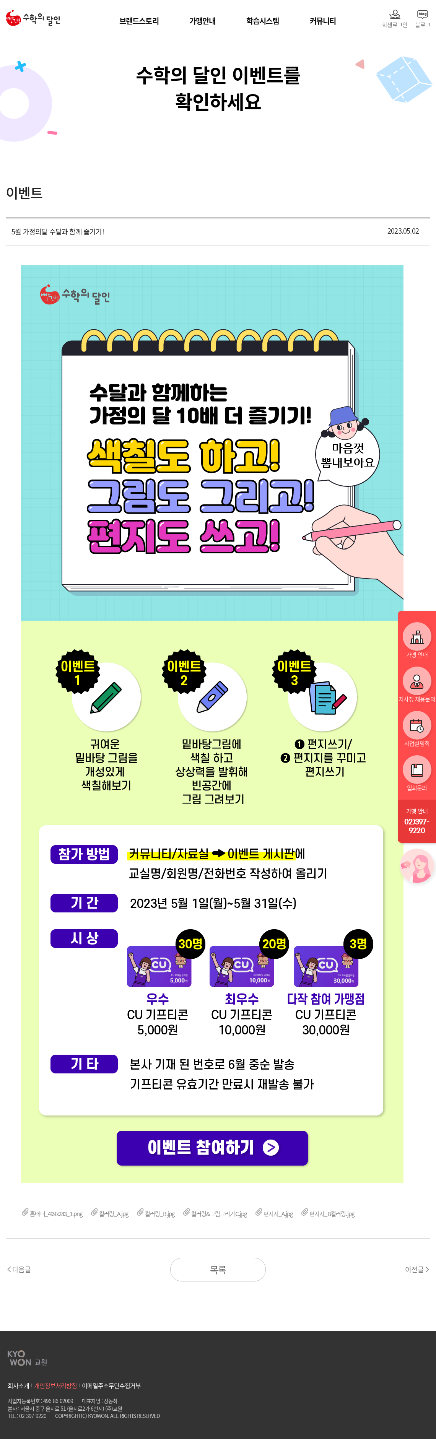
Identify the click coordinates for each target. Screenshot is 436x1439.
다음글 (21, 1269)
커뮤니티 (323, 20)
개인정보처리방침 (55, 1385)
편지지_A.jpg (274, 1214)
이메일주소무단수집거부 (111, 1385)
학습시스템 (262, 20)
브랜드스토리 (139, 20)
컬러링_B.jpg (155, 1214)
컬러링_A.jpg (109, 1214)
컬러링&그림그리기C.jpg (214, 1214)
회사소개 (18, 1385)
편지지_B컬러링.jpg (328, 1214)
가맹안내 (202, 20)
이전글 (414, 1269)
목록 (218, 1269)
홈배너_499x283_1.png (52, 1214)
